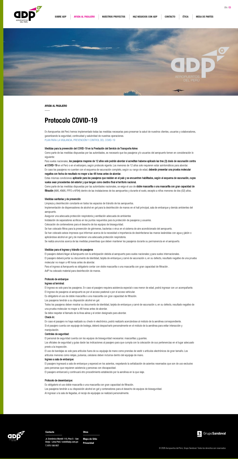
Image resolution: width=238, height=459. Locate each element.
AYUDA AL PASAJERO (84, 17)
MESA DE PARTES (205, 17)
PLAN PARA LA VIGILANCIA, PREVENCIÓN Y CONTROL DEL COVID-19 (80, 141)
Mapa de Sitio (90, 439)
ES (229, 8)
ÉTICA (186, 17)
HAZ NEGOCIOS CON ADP (145, 17)
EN (225, 8)
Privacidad (88, 443)
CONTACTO (170, 17)
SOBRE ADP (61, 17)
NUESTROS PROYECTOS (113, 17)
